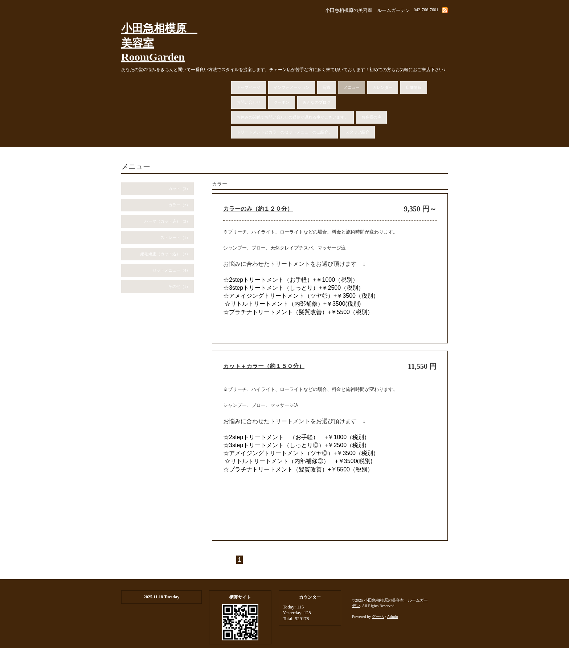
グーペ (378, 616)
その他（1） (179, 286)
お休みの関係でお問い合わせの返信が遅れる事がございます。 (292, 117)
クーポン (282, 102)
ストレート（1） (175, 237)
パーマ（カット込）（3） (167, 221)
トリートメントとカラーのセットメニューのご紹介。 (284, 132)
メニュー (352, 87)
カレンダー (383, 87)
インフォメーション (292, 87)
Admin (392, 616)
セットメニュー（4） (171, 270)
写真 (327, 87)
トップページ (249, 87)
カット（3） (179, 188)
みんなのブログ (317, 102)
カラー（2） (179, 205)
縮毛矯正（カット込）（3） (165, 254)
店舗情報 (414, 87)
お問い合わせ (249, 102)
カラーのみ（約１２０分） (258, 209)
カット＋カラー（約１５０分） (263, 366)
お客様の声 (371, 117)
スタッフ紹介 (357, 132)
